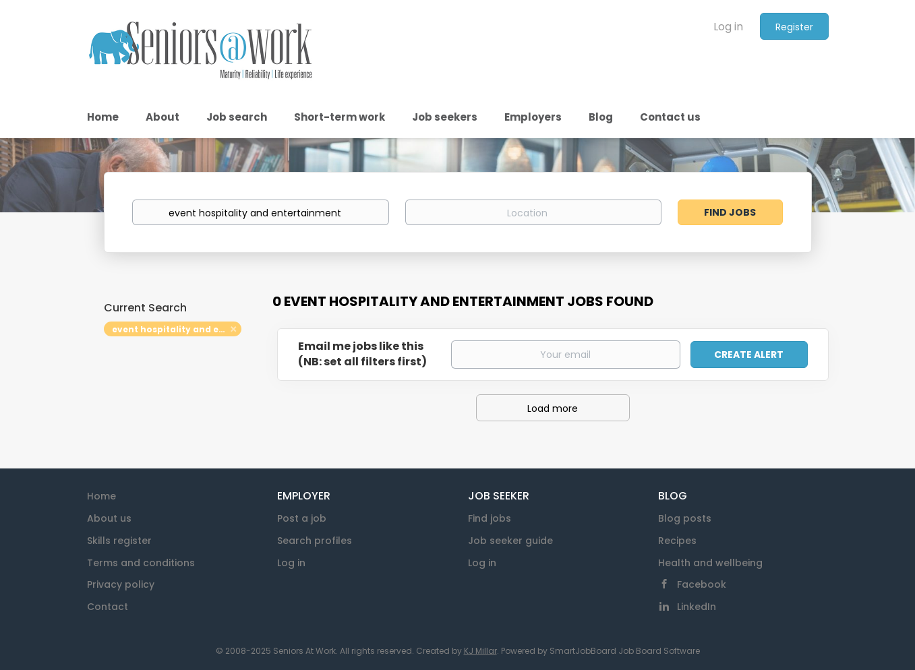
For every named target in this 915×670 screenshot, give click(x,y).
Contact (107, 606)
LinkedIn (696, 606)
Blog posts (684, 518)
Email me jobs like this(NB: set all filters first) (362, 354)
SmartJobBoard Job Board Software (625, 651)
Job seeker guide (510, 540)
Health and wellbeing (710, 563)
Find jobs (489, 518)
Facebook (701, 584)
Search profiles (314, 540)
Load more (552, 408)
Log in (728, 26)
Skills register (119, 540)
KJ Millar (480, 651)
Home (101, 496)
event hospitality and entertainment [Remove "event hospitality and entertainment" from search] (177, 329)
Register (794, 27)
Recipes (677, 540)
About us (109, 518)
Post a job (301, 518)
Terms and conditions (141, 563)
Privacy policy (120, 584)
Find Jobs (730, 212)
